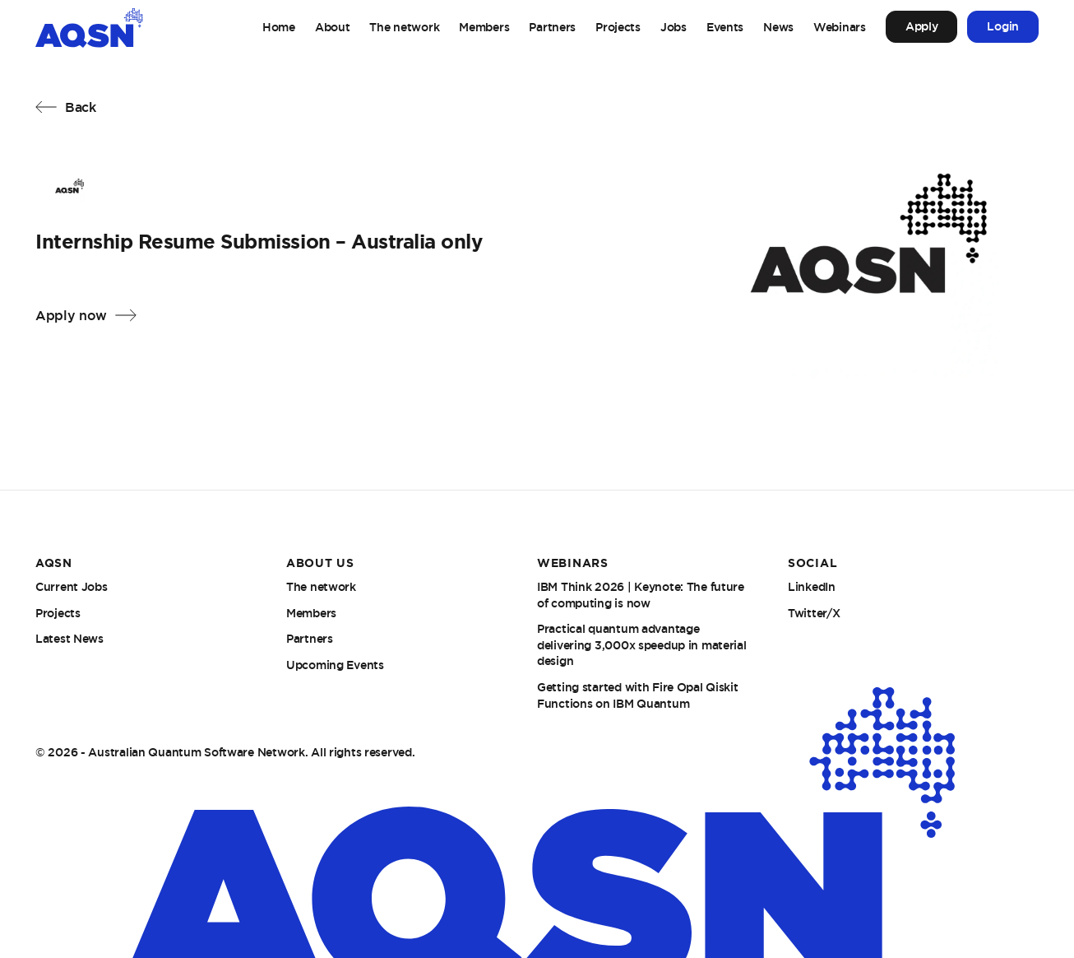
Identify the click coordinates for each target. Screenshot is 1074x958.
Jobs (673, 27)
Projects (618, 27)
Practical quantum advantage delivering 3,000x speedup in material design (642, 644)
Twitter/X (814, 613)
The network (404, 27)
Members (484, 27)
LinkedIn (812, 586)
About (332, 27)
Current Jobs (71, 586)
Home (278, 27)
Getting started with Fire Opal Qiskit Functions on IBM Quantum (637, 695)
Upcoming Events (335, 665)
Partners (552, 27)
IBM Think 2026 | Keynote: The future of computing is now (640, 595)
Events (724, 27)
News (778, 27)
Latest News (69, 638)
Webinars (839, 27)
